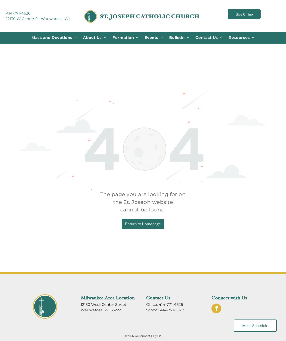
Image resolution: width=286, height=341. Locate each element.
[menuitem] (54, 38)
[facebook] (216, 309)
